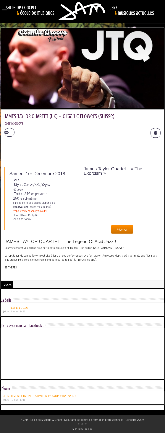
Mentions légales (82, 428)
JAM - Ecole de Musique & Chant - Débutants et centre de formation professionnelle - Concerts (79, 419)
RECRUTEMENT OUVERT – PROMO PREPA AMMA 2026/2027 (39, 395)
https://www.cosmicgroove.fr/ (28, 210)
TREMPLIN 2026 (18, 307)
